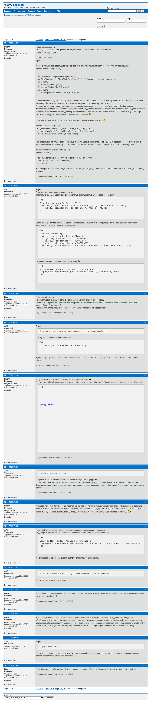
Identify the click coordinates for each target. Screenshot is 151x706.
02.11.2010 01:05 (11, 665)
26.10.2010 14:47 (11, 43)
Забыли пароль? (35, 15)
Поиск (39, 11)
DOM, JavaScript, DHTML (55, 40)
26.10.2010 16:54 (11, 186)
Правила (31, 11)
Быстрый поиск (121, 9)
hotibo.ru (18, 4)
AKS (6, 189)
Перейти (29, 696)
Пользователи (19, 11)
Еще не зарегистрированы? (15, 15)
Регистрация (49, 11)
